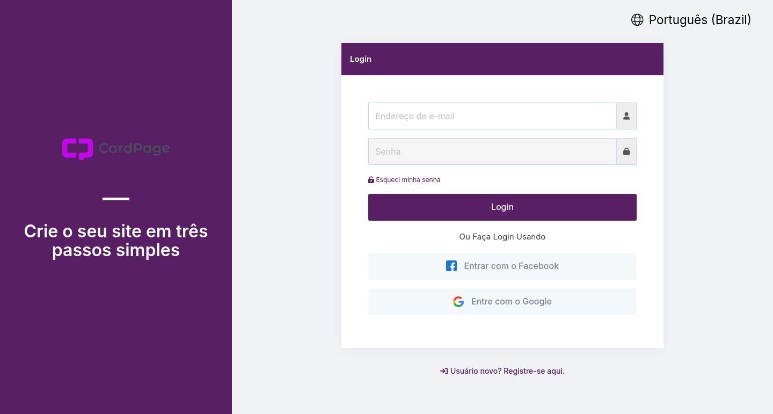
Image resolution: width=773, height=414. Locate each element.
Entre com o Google (502, 301)
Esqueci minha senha (404, 180)
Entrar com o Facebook (502, 265)
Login (502, 206)
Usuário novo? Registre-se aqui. (502, 370)
